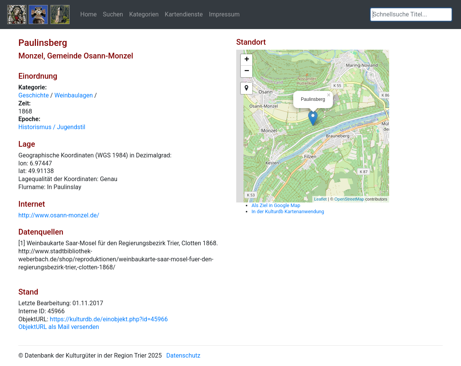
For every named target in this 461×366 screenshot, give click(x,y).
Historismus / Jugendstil (51, 127)
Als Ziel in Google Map (276, 205)
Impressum (224, 14)
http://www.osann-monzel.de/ (58, 215)
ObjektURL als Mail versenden (58, 326)
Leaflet (320, 199)
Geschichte (33, 95)
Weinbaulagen (73, 95)
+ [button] (246, 60)
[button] (446, 14)
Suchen (113, 14)
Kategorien (144, 14)
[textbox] (411, 14)
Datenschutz (183, 355)
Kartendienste (184, 14)
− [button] (246, 71)
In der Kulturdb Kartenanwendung (288, 211)
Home (88, 14)
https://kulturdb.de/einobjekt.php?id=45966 (109, 319)
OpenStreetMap (349, 199)
